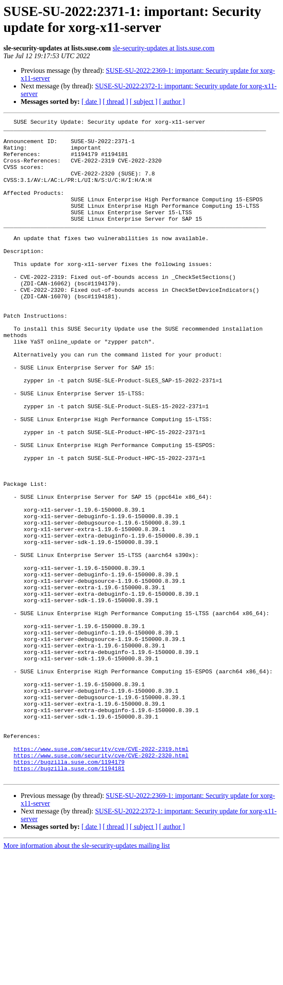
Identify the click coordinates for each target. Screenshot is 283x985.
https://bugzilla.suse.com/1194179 (68, 891)
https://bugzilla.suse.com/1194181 (68, 899)
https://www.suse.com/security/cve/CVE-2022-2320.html (101, 883)
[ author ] (172, 101)
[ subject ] (143, 101)
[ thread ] (115, 101)
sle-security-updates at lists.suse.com (163, 48)
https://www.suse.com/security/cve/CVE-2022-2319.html (101, 875)
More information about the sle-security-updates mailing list (86, 977)
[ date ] (91, 101)
